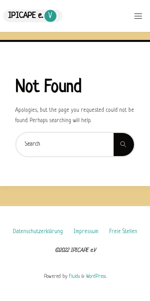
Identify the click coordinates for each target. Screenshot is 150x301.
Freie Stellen (123, 232)
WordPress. (96, 276)
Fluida (73, 276)
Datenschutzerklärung (38, 232)
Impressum (86, 232)
